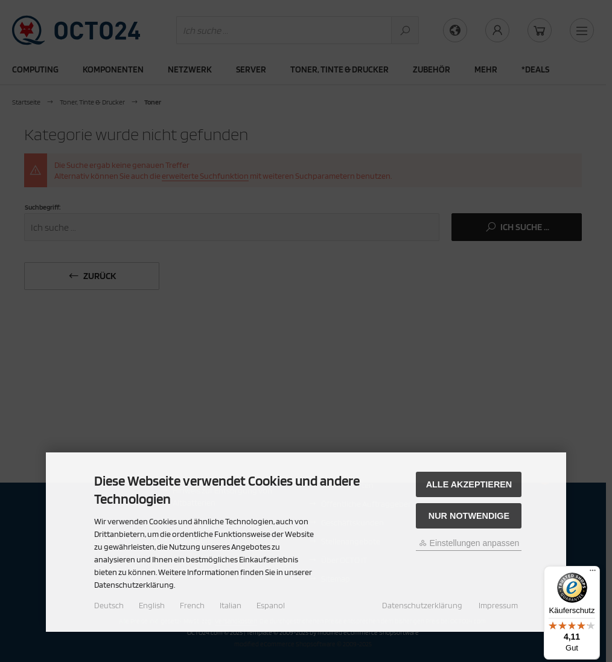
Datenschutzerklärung (422, 605)
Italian (230, 605)
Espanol (271, 605)
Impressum (498, 605)
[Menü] (592, 573)
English (152, 605)
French (192, 605)
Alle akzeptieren (469, 484)
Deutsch (109, 605)
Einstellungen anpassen (469, 543)
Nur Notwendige (469, 516)
